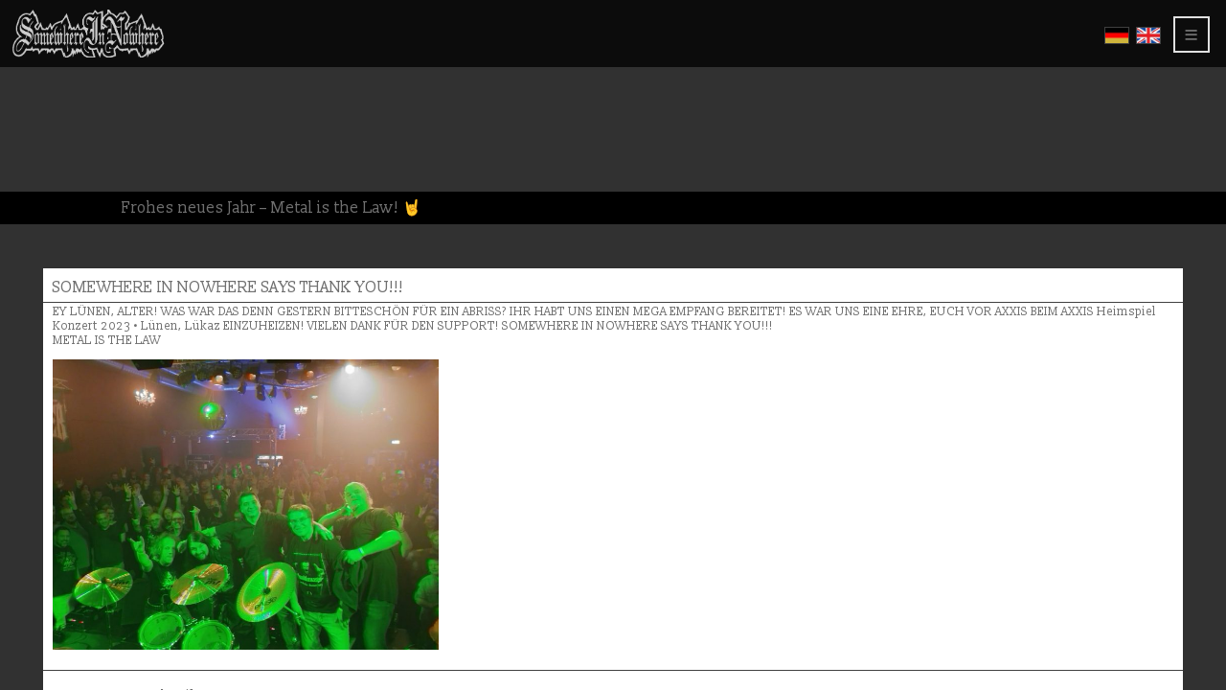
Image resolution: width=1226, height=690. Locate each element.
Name (335, 572)
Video (39, 106)
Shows (43, 122)
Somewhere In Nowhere (108, 57)
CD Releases (61, 73)
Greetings (56, 138)
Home (40, 41)
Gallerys (53, 89)
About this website (86, 171)
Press (38, 155)
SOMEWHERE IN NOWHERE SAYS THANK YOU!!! (509, 107)
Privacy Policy (78, 187)
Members (51, 204)
